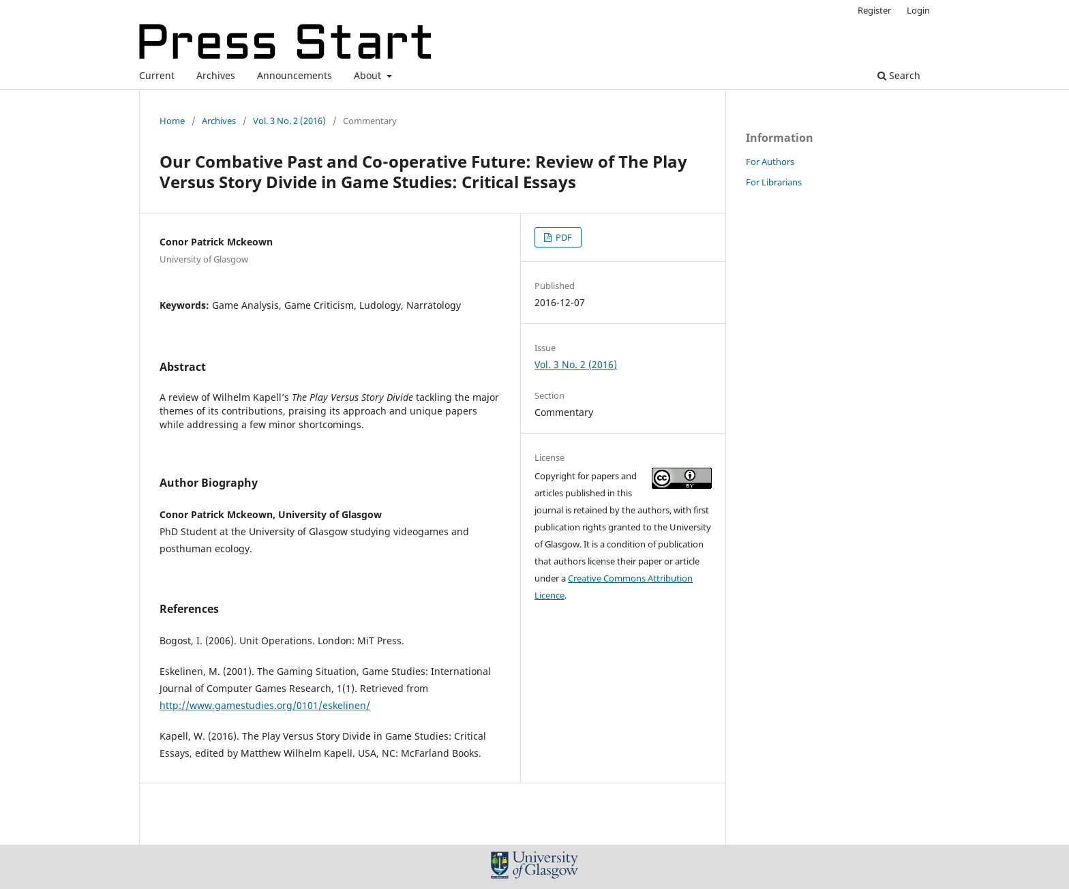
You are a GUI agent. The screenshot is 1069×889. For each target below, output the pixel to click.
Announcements (294, 75)
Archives (215, 75)
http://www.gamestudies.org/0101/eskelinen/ (265, 705)
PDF (563, 237)
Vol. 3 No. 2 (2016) (289, 121)
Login (918, 10)
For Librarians (774, 182)
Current (157, 75)
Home (172, 121)
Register (874, 10)
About (369, 75)
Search (898, 75)
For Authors (770, 161)
